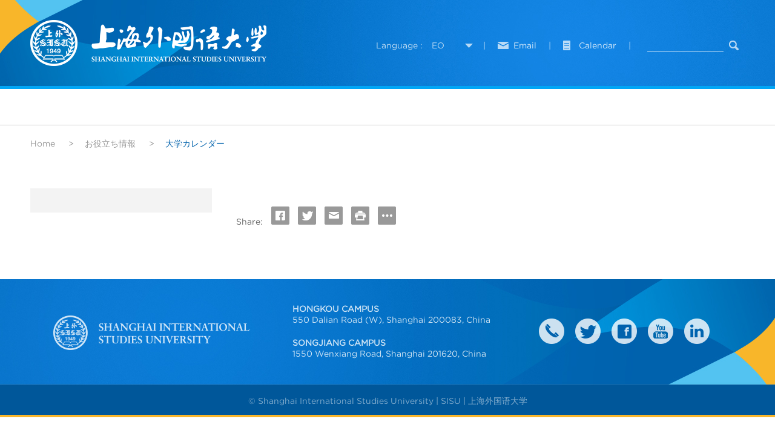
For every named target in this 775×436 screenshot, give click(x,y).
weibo (660, 331)
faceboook (624, 331)
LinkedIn (697, 331)
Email (524, 45)
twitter (588, 331)
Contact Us (551, 331)
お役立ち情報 (110, 143)
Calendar (597, 45)
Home (42, 143)
